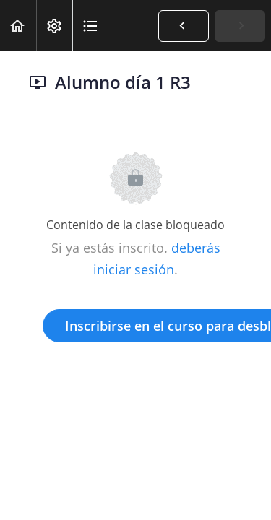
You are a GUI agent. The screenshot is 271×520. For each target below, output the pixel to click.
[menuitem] (54, 25)
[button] (18, 25)
